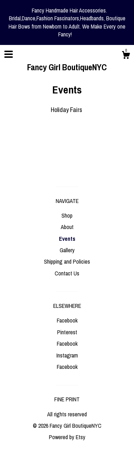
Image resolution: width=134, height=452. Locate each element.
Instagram (67, 355)
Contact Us (67, 273)
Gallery (67, 250)
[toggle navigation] (8, 54)
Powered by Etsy (67, 437)
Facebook (67, 320)
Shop (67, 215)
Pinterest (67, 332)
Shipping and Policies (67, 261)
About (67, 227)
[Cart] (126, 56)
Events (67, 239)
